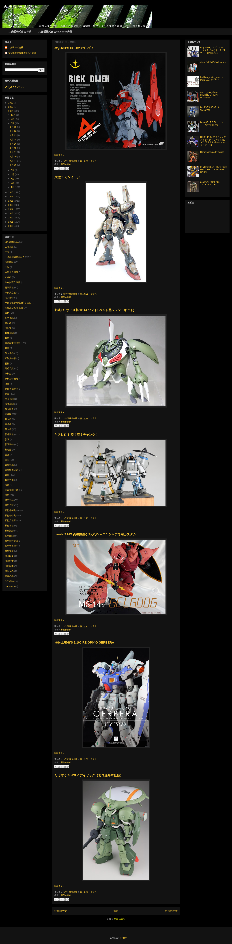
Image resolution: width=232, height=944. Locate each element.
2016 (11, 201)
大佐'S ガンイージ (67, 177)
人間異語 (9, 247)
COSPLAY (10, 581)
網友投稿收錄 (11, 490)
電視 (7, 459)
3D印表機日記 (12, 242)
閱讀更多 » (59, 155)
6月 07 (13, 160)
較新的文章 (60, 911)
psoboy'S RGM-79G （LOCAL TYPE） (210, 183)
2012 (11, 217)
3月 (13, 178)
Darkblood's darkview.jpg (212, 152)
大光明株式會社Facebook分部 (55, 31)
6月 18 (13, 139)
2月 (13, 183)
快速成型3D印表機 (14, 307)
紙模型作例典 (11, 378)
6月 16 (13, 144)
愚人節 (8, 429)
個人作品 (9, 353)
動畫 (7, 394)
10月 (13, 115)
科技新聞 (9, 333)
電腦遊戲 (9, 465)
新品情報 (9, 434)
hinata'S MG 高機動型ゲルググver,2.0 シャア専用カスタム (95, 534)
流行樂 (8, 328)
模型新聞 (9, 535)
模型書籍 (9, 525)
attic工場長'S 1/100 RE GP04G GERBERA (84, 642)
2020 (11, 107)
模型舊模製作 (11, 546)
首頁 (116, 911)
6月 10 (13, 156)
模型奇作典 (10, 515)
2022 (11, 102)
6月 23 (13, 135)
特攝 (7, 363)
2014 (11, 209)
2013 (11, 213)
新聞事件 (9, 444)
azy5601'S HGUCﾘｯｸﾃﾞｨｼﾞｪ (73, 48)
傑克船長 (9, 409)
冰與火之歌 (10, 292)
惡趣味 (8, 414)
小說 (7, 252)
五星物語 (9, 262)
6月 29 (13, 127)
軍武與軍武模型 (12, 343)
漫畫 (7, 485)
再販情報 (9, 287)
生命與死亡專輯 (12, 282)
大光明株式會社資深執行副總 (22, 53)
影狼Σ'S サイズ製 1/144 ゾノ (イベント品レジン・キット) (94, 310)
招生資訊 (9, 318)
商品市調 (9, 399)
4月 (13, 174)
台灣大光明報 (11, 272)
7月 (13, 119)
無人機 (8, 419)
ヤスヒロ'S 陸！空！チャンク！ (76, 434)
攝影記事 (9, 566)
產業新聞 (9, 404)
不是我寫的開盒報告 (14, 257)
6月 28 (13, 131)
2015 (11, 205)
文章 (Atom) (119, 919)
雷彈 (7, 454)
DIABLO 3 (10, 586)
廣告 (7, 495)
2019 (11, 111)
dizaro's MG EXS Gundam (213, 62)
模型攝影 (9, 551)
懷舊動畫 (9, 561)
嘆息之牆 (9, 480)
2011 (11, 222)
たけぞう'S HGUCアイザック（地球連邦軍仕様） (88, 775)
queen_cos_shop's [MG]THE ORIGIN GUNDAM (209, 95)
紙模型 (8, 373)
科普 (7, 338)
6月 (13, 123)
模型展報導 (10, 520)
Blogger (123, 938)
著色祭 (8, 424)
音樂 (7, 348)
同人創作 (9, 297)
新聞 (7, 439)
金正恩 (8, 323)
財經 (7, 383)
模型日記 (9, 505)
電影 (7, 475)
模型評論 (9, 530)
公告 (7, 267)
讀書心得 (9, 576)
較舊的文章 (171, 911)
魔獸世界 (9, 571)
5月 (13, 170)
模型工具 (9, 500)
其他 (7, 313)
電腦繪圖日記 (11, 470)
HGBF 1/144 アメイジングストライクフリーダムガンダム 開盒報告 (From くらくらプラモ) (213, 141)
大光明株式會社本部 (20, 31)
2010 (11, 226)
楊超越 (8, 449)
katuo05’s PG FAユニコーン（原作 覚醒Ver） (212, 123)
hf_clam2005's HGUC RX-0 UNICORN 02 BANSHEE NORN (213, 169)
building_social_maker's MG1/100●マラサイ (211, 78)
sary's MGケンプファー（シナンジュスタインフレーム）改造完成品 (213, 50)
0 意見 (94, 161)
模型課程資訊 (11, 541)
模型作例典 (66, 164)
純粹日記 (9, 368)
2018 (11, 192)
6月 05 (13, 165)
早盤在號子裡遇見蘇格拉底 (18, 302)
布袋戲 (8, 277)
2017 (11, 196)
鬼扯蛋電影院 (11, 389)
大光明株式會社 (70, 161)
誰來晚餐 (9, 556)
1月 (13, 187)
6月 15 (13, 148)
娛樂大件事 (10, 358)
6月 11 (13, 152)
